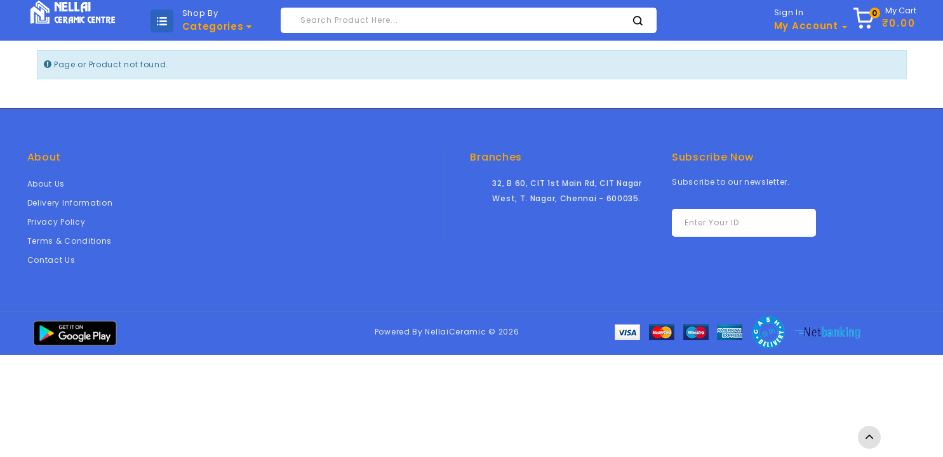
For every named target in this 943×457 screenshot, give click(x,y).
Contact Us (51, 260)
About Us (46, 183)
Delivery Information (70, 202)
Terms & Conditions (69, 240)
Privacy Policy (56, 221)
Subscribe (779, 223)
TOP (869, 437)
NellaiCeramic (455, 331)
